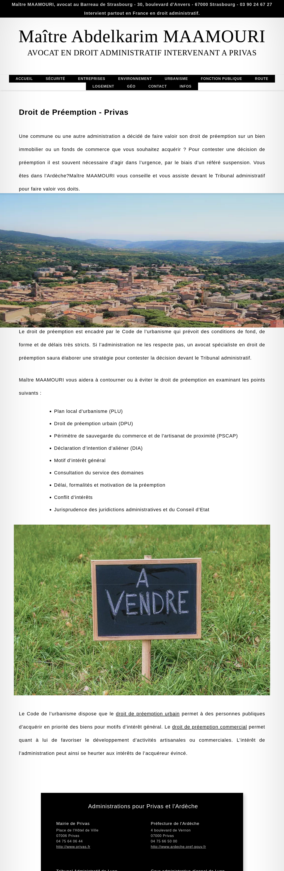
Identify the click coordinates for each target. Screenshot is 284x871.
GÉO (131, 86)
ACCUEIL (24, 79)
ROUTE (261, 79)
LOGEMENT (103, 86)
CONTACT (157, 86)
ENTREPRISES (91, 79)
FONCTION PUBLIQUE (221, 79)
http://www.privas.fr (73, 855)
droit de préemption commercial (209, 735)
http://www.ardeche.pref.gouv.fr (178, 855)
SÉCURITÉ (55, 79)
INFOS (185, 86)
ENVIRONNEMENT (135, 79)
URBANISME (176, 79)
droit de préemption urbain (148, 722)
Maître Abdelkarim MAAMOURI (141, 36)
